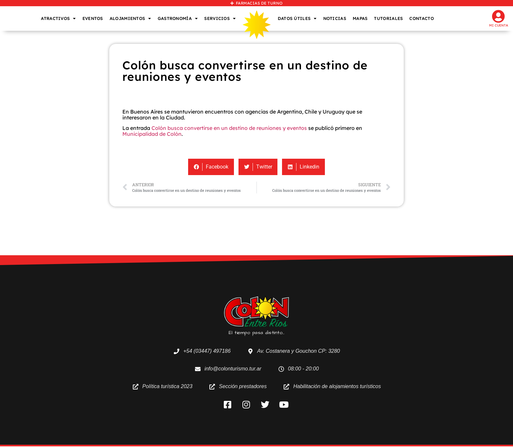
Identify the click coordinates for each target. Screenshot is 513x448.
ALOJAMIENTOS (130, 18)
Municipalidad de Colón (152, 134)
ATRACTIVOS (58, 18)
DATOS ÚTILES (297, 18)
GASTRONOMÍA (178, 18)
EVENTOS (92, 18)
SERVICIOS (220, 18)
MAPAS (360, 18)
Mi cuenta (498, 25)
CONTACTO (421, 18)
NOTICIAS (334, 18)
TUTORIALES (388, 18)
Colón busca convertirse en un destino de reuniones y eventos (229, 128)
